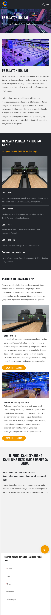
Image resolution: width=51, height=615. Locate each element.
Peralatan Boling (27, 24)
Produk (15, 24)
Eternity (5, 24)
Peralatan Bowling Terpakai (16, 402)
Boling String (10, 335)
